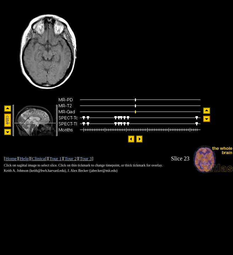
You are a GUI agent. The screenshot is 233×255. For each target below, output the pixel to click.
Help (24, 158)
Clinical (39, 158)
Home (11, 158)
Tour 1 (56, 158)
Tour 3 (86, 158)
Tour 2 (70, 158)
